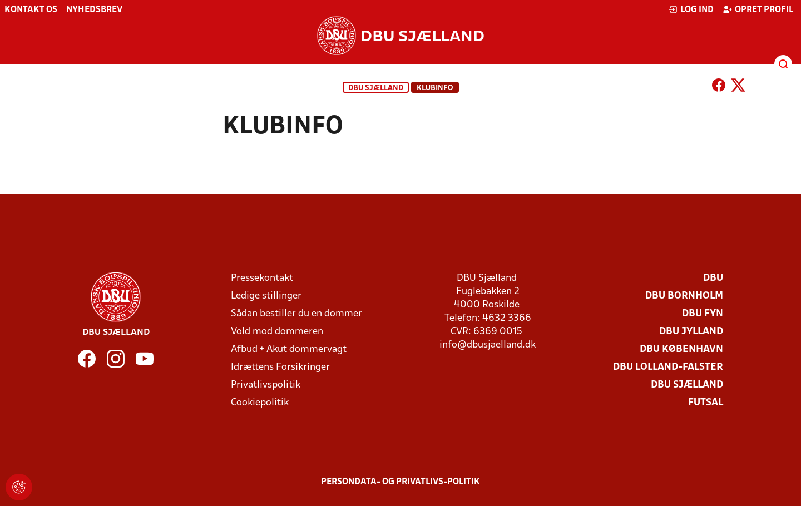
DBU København (681, 349)
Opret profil (758, 9)
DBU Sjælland (375, 88)
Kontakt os (30, 10)
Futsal (705, 403)
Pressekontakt (262, 278)
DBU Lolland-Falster (668, 367)
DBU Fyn (702, 314)
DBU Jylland (691, 331)
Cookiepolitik (260, 403)
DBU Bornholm (684, 296)
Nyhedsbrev (94, 10)
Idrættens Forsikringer (280, 367)
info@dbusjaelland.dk (487, 345)
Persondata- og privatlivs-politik (400, 482)
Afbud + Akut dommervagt (289, 349)
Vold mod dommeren (277, 331)
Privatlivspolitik (265, 385)
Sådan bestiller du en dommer (296, 314)
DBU (713, 278)
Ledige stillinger (266, 296)
